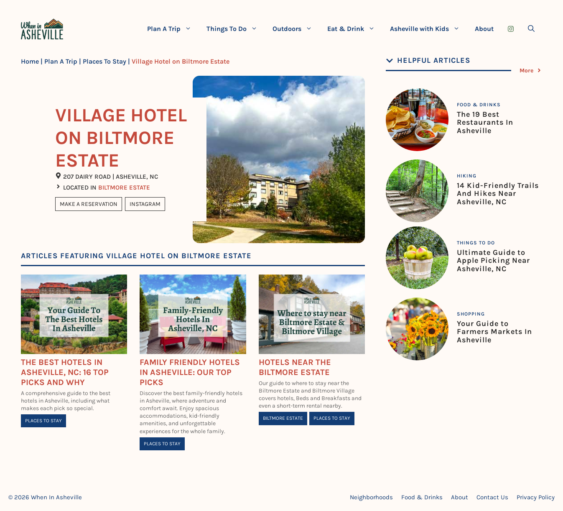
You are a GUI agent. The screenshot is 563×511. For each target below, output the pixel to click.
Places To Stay (104, 61)
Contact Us (492, 497)
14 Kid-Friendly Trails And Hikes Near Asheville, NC (498, 194)
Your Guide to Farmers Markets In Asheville (494, 332)
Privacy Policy (536, 497)
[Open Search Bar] (531, 29)
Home (30, 61)
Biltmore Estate (124, 187)
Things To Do (235, 29)
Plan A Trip (173, 29)
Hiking (466, 176)
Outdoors (296, 29)
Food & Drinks (479, 105)
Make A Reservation (88, 204)
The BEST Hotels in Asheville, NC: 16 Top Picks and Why (65, 372)
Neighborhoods (371, 497)
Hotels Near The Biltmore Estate (295, 367)
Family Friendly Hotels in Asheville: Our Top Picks (190, 372)
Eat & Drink (354, 29)
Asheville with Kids (428, 29)
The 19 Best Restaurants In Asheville (485, 123)
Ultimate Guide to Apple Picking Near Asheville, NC (493, 261)
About (484, 29)
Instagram (145, 204)
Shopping (471, 314)
